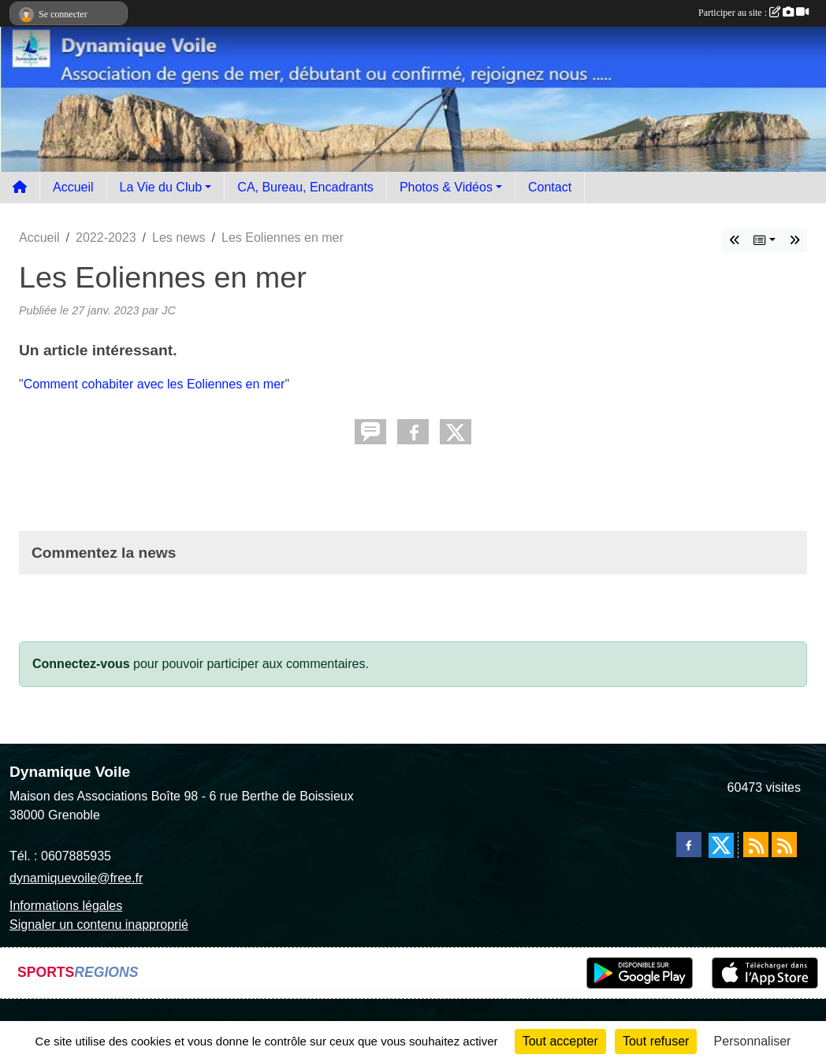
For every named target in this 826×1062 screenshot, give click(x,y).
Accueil (73, 187)
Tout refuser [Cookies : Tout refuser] (656, 1041)
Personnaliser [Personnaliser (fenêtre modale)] (752, 1041)
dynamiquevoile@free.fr (76, 878)
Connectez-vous (81, 663)
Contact (549, 187)
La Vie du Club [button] (161, 187)
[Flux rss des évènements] (784, 844)
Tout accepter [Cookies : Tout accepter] (560, 1041)
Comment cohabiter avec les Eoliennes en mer (154, 384)
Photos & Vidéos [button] (446, 187)
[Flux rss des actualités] (755, 844)
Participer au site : (753, 12)
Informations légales (65, 905)
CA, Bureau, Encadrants (305, 187)
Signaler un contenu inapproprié (98, 924)
